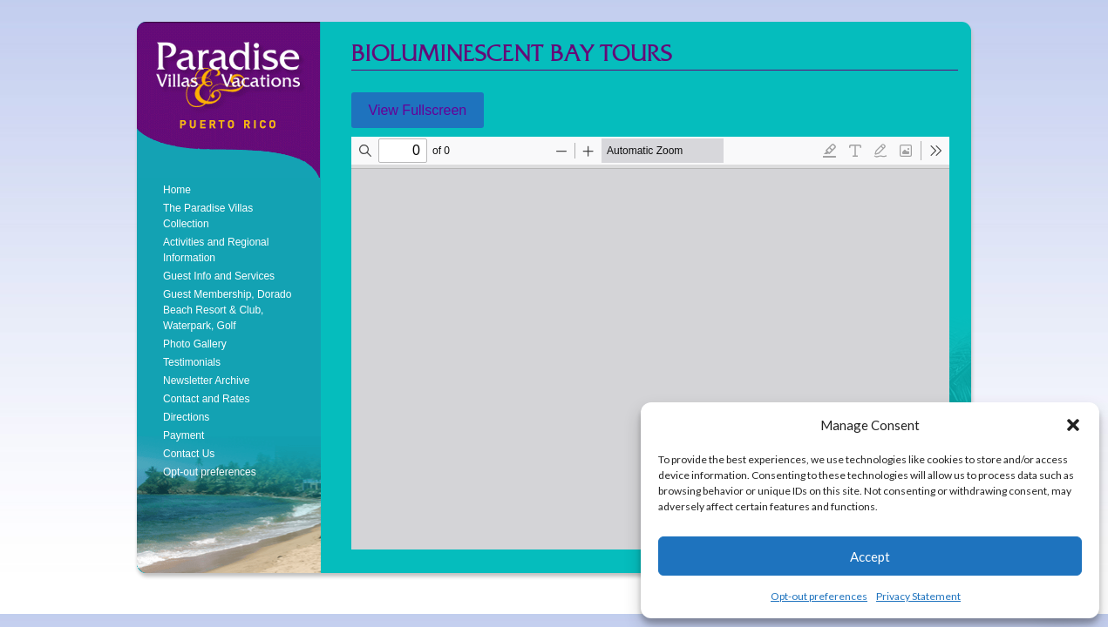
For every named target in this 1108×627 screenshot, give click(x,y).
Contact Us (188, 454)
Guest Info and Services (219, 276)
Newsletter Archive (206, 380)
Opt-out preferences (819, 596)
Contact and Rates (206, 399)
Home (177, 190)
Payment (183, 435)
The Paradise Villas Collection (208, 216)
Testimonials (192, 362)
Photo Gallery (195, 344)
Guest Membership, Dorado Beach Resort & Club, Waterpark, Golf (227, 310)
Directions (186, 417)
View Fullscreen (418, 110)
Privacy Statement (918, 596)
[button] (1073, 425)
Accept (870, 556)
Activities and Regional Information (216, 250)
